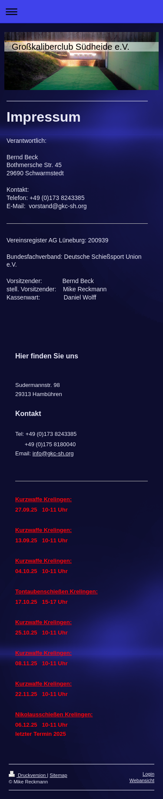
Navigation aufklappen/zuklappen (81, 11)
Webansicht (142, 780)
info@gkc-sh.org (53, 453)
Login (148, 773)
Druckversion (28, 775)
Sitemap (58, 775)
